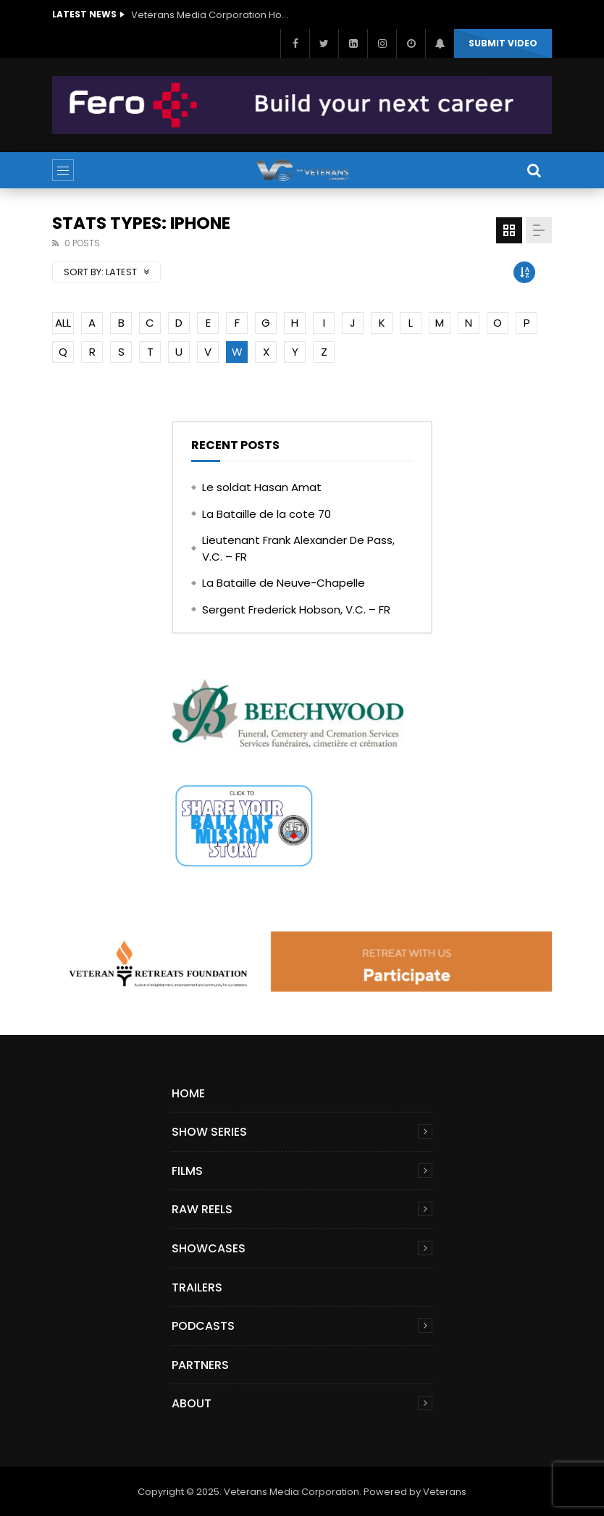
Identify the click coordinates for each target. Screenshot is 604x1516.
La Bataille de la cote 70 (266, 514)
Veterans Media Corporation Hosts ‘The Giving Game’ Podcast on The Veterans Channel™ (210, 15)
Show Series (209, 1131)
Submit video (503, 43)
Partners (200, 1365)
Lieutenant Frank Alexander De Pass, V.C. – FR (298, 548)
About (191, 1403)
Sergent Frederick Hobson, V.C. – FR (296, 609)
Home (188, 1093)
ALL (63, 322)
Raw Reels (202, 1209)
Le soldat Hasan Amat (262, 487)
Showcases (209, 1248)
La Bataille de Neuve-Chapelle (283, 582)
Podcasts (203, 1326)
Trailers (197, 1287)
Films (187, 1171)
